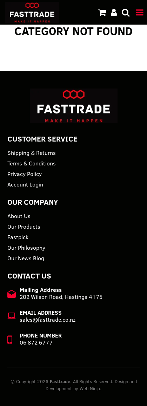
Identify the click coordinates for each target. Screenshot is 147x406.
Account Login (25, 184)
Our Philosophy (26, 247)
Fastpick (17, 237)
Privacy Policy (24, 173)
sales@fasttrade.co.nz (47, 319)
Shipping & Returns (31, 152)
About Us (19, 216)
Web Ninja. (90, 388)
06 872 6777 (36, 342)
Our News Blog (25, 258)
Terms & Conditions (31, 163)
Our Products (23, 226)
